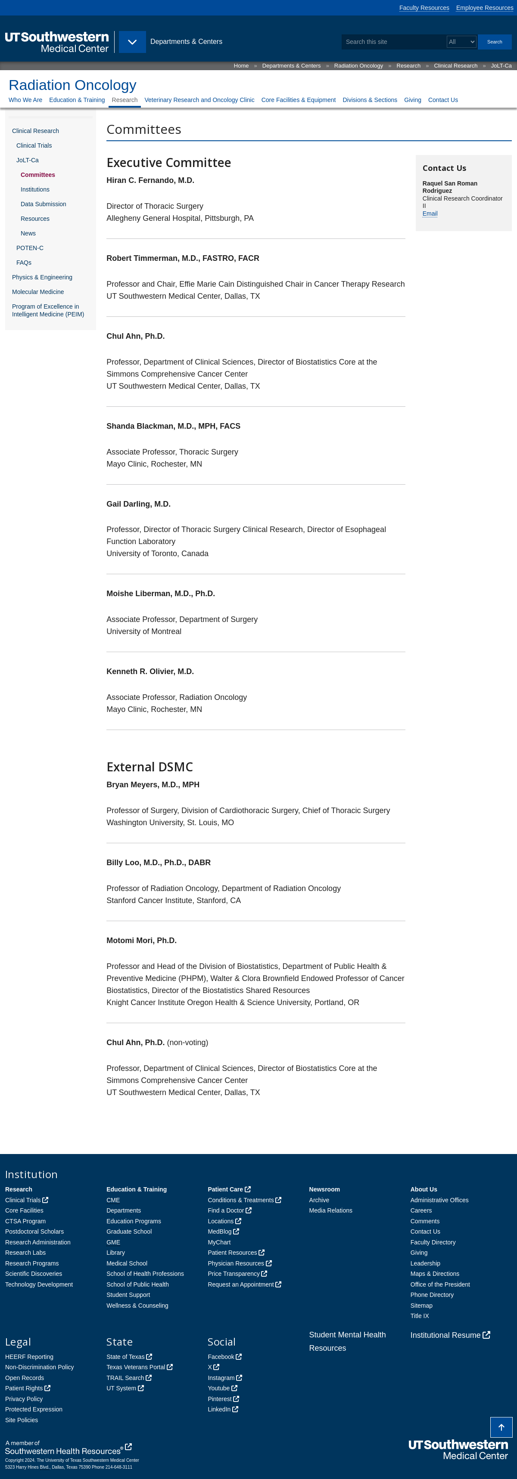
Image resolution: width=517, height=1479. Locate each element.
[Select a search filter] (462, 42)
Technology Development (39, 1284)
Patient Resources (232, 1252)
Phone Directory (432, 1294)
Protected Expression (33, 1409)
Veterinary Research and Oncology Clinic (199, 99)
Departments (123, 1210)
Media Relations (330, 1210)
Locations (221, 1221)
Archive (319, 1200)
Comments (425, 1221)
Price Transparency (234, 1273)
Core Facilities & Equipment (299, 99)
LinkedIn (219, 1409)
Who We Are (25, 99)
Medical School (126, 1263)
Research (409, 65)
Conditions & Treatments (241, 1200)
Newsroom (324, 1189)
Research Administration (38, 1242)
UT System (121, 1388)
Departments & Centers (291, 65)
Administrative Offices (440, 1200)
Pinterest (219, 1398)
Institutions (35, 189)
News (28, 233)
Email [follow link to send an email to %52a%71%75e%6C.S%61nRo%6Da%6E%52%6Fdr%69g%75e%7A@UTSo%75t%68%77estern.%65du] (430, 213)
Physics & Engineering (42, 277)
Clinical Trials (34, 145)
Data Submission (43, 204)
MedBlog (219, 1231)
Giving (412, 99)
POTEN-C (30, 247)
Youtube (219, 1388)
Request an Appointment (241, 1284)
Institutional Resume (446, 1335)
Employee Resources (485, 7)
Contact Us (443, 99)
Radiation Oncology (358, 65)
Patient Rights (24, 1388)
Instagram (221, 1377)
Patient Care (225, 1189)
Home (241, 65)
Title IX (420, 1315)
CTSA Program (25, 1221)
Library (115, 1252)
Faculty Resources (424, 7)
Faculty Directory (433, 1242)
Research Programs (32, 1263)
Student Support (128, 1294)
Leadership (425, 1263)
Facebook (221, 1356)
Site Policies (21, 1420)
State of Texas (125, 1356)
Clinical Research (455, 65)
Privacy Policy (24, 1398)
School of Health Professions (145, 1273)
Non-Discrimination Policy (39, 1367)
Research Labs (25, 1252)
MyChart (219, 1242)
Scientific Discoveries (33, 1273)
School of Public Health (137, 1284)
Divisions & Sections (370, 99)
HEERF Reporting (29, 1356)
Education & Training (77, 99)
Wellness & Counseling (137, 1305)
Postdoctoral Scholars (34, 1231)
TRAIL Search (125, 1377)
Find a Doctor (226, 1210)
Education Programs (133, 1221)
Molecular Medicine (38, 291)
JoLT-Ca (501, 65)
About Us (424, 1189)
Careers (421, 1210)
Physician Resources (236, 1263)
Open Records (24, 1377)
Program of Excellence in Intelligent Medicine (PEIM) (48, 310)
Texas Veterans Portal (135, 1367)
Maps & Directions (435, 1273)
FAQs (23, 262)
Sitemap (422, 1305)
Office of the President (440, 1284)
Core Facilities (24, 1210)
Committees (38, 174)
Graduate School (129, 1231)
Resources (35, 218)
